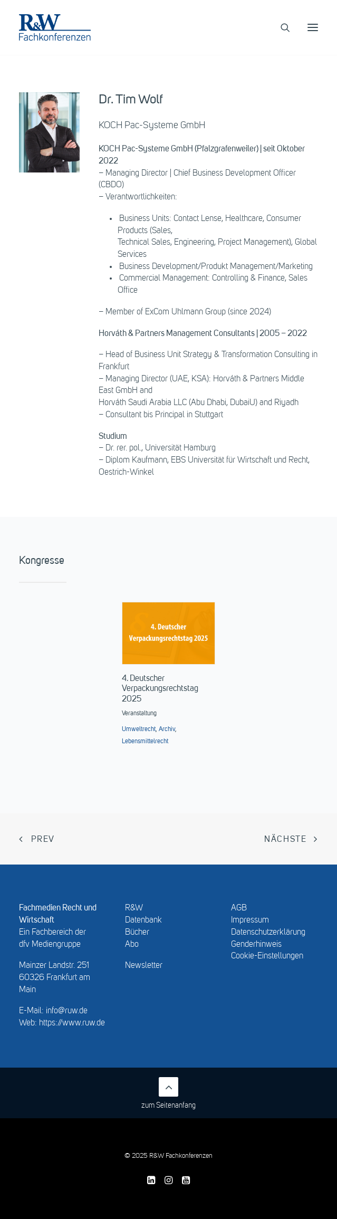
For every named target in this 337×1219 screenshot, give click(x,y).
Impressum (250, 920)
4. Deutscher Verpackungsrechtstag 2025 (160, 689)
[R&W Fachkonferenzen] (55, 27)
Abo (132, 944)
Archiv (167, 729)
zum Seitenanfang (168, 1093)
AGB (239, 908)
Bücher (137, 932)
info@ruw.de (67, 1011)
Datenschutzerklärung (268, 932)
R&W (134, 908)
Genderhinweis (256, 944)
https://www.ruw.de (72, 1023)
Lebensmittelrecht (145, 741)
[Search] (280, 27)
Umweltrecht (139, 729)
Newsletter (143, 966)
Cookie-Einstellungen (267, 956)
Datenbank (143, 920)
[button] (312, 27)
